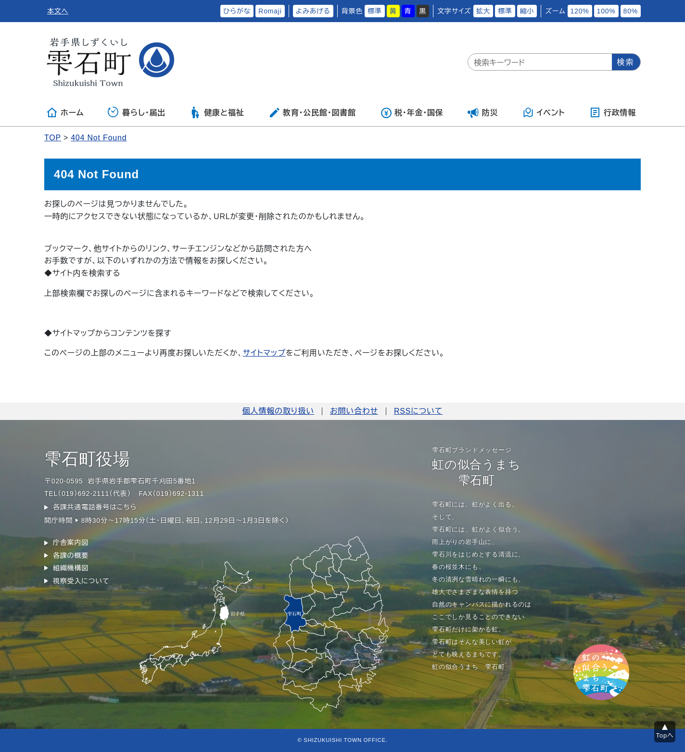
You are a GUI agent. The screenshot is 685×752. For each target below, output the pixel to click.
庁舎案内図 (71, 542)
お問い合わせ (354, 411)
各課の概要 (71, 555)
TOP (52, 138)
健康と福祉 (217, 112)
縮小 (527, 11)
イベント (543, 112)
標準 (375, 11)
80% (630, 11)
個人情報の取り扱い (278, 411)
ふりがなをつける (187, 11)
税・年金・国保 (412, 112)
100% (606, 11)
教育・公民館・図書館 (312, 112)
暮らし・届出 (136, 112)
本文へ (57, 11)
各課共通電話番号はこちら (95, 507)
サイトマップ (264, 353)
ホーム (65, 112)
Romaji (269, 11)
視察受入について (81, 581)
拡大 (483, 11)
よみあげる (313, 11)
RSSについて (418, 411)
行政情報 (612, 112)
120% (580, 11)
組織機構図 (71, 568)
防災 (483, 112)
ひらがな (237, 11)
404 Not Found (99, 138)
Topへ (665, 735)
